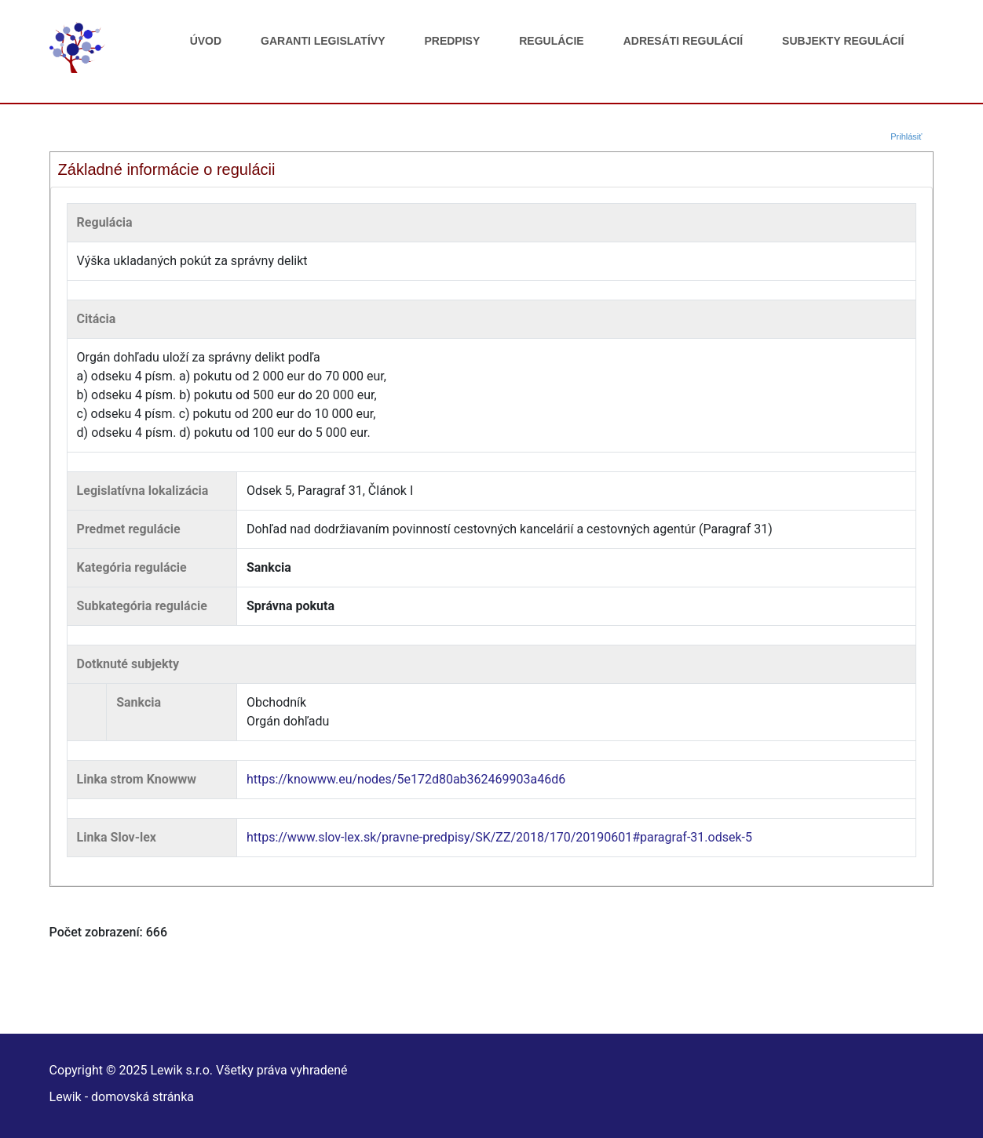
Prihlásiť (906, 136)
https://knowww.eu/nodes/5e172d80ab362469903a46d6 (406, 779)
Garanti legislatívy (323, 41)
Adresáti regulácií (683, 41)
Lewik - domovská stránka (121, 1096)
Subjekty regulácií (843, 41)
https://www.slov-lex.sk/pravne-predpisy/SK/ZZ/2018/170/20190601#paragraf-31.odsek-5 (499, 837)
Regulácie (551, 41)
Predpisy (452, 41)
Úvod (205, 41)
